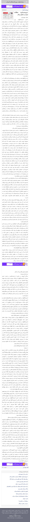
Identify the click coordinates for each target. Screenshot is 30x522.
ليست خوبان (25, 498)
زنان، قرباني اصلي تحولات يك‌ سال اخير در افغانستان (17, 486)
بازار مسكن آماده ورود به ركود (22, 484)
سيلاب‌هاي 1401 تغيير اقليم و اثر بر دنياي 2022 (19, 479)
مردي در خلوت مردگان (23, 503)
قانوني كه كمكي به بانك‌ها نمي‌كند (21, 491)
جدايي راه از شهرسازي (23, 474)
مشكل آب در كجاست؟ (23, 501)
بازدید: (5, 467)
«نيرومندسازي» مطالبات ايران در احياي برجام (19, 476)
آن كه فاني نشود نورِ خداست (22, 481)
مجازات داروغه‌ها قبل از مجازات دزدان (20, 496)
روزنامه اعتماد (25, 10)
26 (2, 467)
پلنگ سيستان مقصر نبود (23, 488)
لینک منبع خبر (25, 467)
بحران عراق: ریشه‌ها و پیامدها (22, 493)
